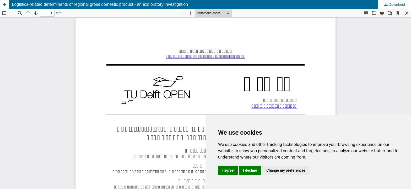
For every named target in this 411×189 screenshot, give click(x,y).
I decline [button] (250, 170)
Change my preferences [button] (285, 170)
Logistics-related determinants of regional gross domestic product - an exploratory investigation (100, 4)
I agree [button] (228, 170)
